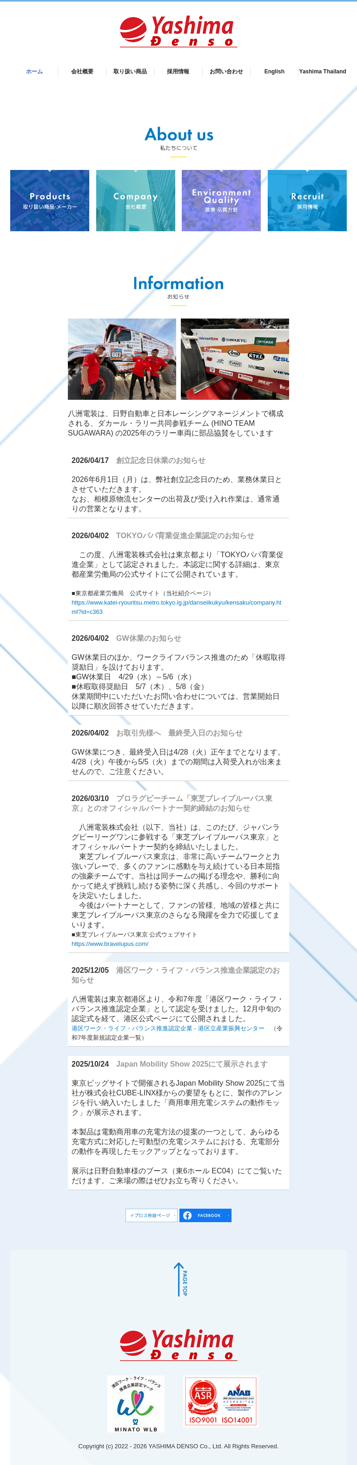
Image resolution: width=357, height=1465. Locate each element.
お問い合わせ (226, 71)
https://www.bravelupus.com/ (110, 943)
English (274, 71)
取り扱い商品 (130, 71)
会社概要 (82, 71)
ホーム (34, 71)
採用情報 (178, 71)
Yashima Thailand (322, 71)
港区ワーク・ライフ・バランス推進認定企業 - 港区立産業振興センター (168, 1028)
